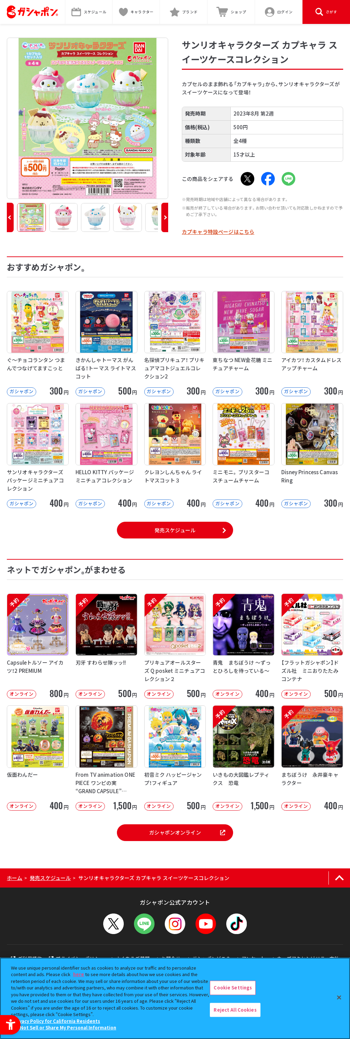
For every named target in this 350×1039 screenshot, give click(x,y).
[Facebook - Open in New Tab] (268, 179)
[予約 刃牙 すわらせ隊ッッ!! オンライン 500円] (106, 646)
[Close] (339, 997)
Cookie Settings (233, 987)
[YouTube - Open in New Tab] (206, 924)
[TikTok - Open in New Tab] (236, 924)
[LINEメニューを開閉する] (144, 924)
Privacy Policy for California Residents (56, 1021)
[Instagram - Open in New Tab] (175, 924)
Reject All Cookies (235, 1010)
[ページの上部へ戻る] (339, 878)
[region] (175, 998)
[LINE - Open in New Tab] (288, 179)
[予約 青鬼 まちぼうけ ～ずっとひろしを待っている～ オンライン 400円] (243, 646)
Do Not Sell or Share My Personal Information (64, 1027)
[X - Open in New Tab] (247, 179)
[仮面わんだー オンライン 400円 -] (38, 758)
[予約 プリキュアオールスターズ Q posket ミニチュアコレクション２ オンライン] (175, 646)
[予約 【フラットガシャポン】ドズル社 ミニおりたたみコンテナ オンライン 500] (312, 646)
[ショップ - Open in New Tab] (231, 12)
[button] (10, 217)
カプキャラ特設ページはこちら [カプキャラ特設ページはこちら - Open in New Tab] (218, 231)
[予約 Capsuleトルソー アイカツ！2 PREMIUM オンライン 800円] (38, 646)
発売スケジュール (175, 530)
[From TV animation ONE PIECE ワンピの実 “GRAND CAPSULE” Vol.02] (106, 758)
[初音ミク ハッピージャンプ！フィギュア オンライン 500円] (175, 758)
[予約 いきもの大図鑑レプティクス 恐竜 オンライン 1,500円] (243, 758)
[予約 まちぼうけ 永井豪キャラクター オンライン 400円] (312, 758)
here (78, 974)
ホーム (14, 877)
